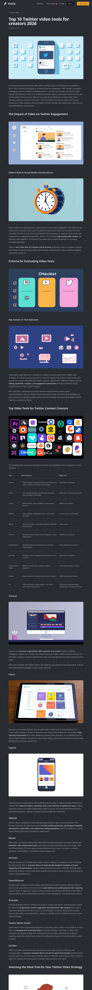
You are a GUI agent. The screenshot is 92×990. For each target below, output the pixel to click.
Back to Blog (14, 13)
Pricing (61, 4)
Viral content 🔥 (52, 4)
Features (40, 4)
